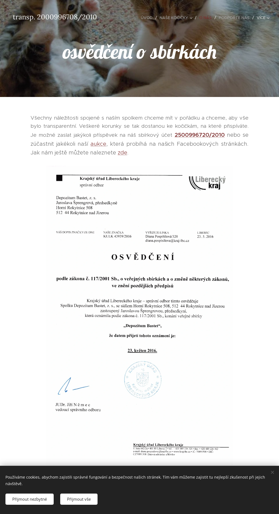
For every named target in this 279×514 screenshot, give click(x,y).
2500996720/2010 (200, 135)
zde (122, 152)
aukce (98, 144)
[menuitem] (148, 18)
